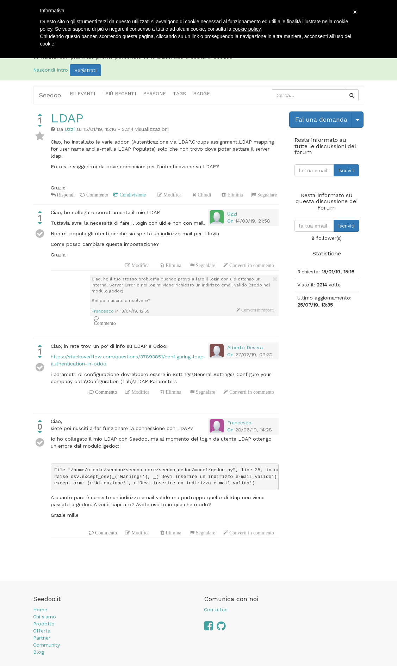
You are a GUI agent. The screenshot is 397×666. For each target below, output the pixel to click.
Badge (201, 93)
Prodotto (44, 623)
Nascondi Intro (50, 70)
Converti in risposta (257, 310)
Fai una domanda (321, 119)
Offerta (41, 631)
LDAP (67, 118)
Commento (96, 194)
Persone (154, 93)
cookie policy (246, 29)
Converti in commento (251, 265)
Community (46, 645)
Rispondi (65, 194)
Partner (41, 638)
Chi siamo (44, 616)
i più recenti (119, 93)
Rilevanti (82, 93)
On (230, 221)
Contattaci (216, 609)
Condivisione (132, 194)
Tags (179, 93)
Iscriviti (346, 170)
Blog (38, 652)
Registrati (85, 70)
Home (40, 609)
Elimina (234, 194)
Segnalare (266, 194)
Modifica (171, 194)
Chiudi (203, 194)
